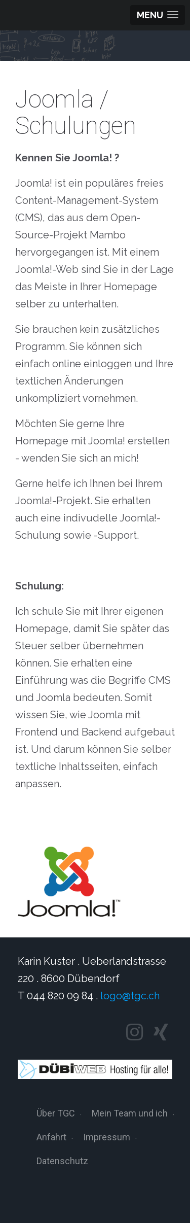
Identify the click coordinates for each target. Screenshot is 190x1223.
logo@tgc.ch (130, 996)
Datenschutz (62, 1161)
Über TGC (55, 1113)
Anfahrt (51, 1137)
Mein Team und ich (130, 1113)
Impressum (106, 1137)
